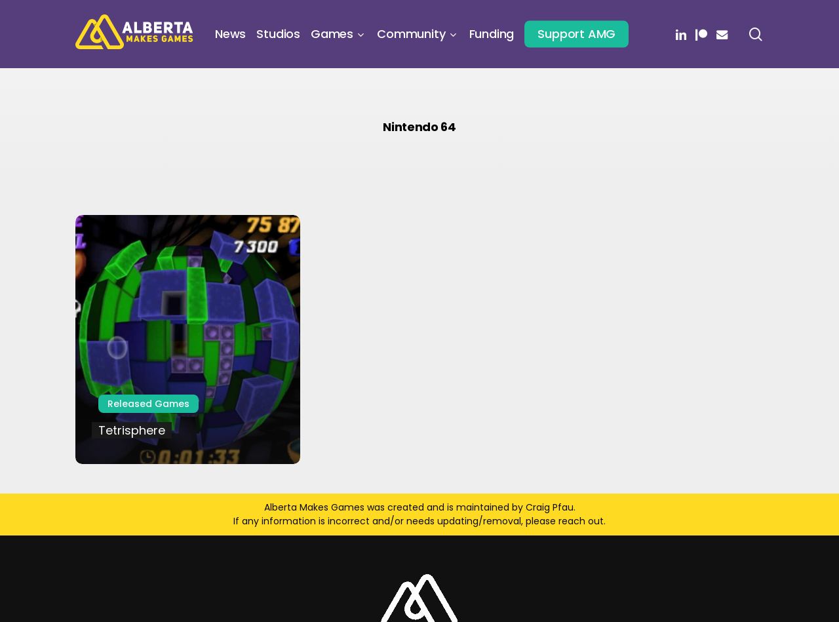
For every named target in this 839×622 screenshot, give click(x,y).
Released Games (148, 403)
